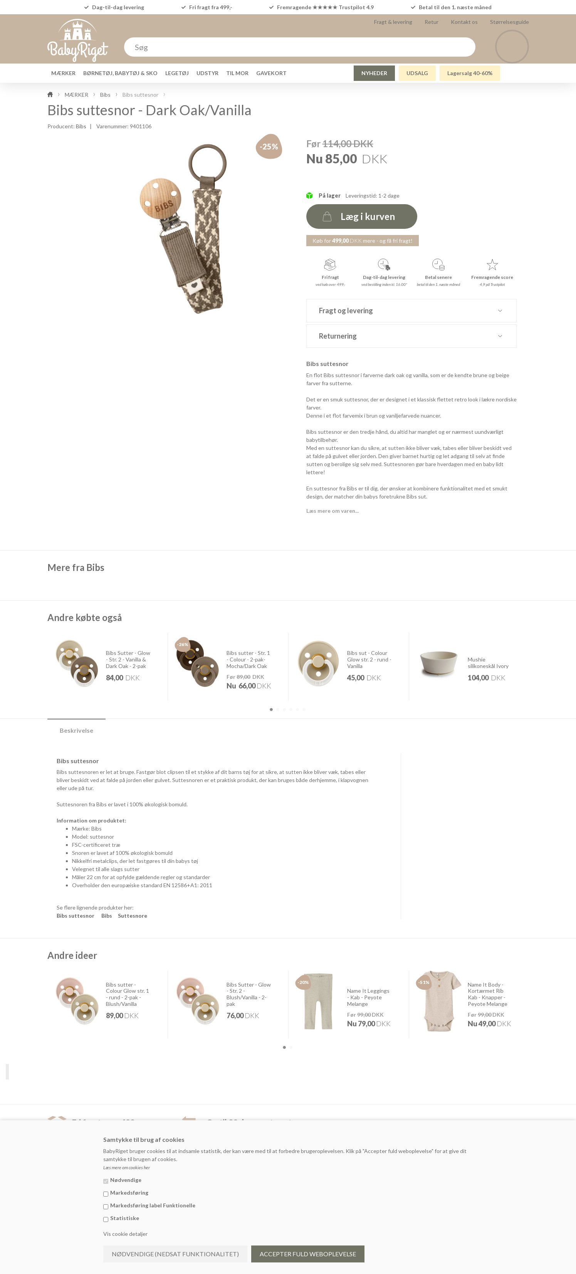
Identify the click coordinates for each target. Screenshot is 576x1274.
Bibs (81, 126)
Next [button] (545, 672)
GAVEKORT (271, 73)
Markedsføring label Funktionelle (152, 1205)
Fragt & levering (393, 21)
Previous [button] (31, 672)
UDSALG (417, 73)
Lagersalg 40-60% (469, 73)
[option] (107, 666)
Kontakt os (464, 21)
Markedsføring (129, 1192)
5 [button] (297, 710)
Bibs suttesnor (75, 915)
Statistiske (124, 1218)
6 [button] (304, 710)
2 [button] (278, 710)
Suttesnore (132, 915)
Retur (431, 21)
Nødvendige (125, 1180)
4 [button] (291, 710)
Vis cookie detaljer (125, 1233)
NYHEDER (374, 73)
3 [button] (284, 710)
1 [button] (271, 710)
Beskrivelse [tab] (76, 730)
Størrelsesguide (509, 21)
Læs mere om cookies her (126, 1167)
